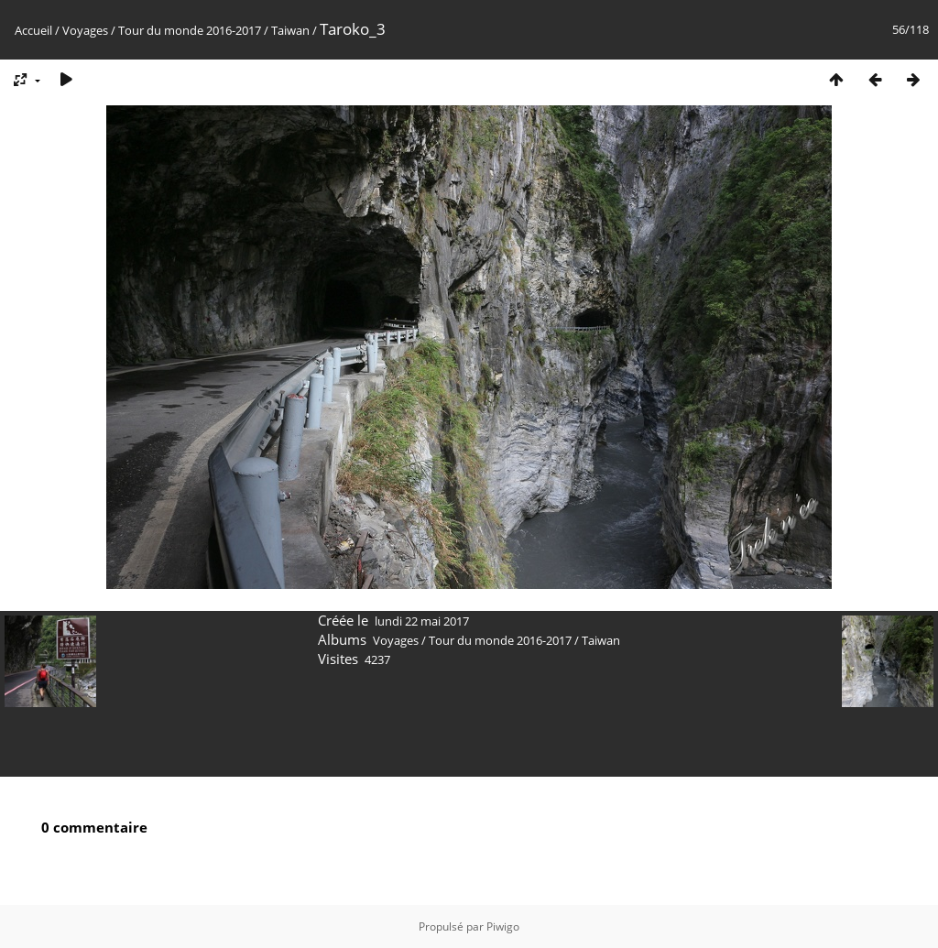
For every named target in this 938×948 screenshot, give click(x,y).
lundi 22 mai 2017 (422, 621)
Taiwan (290, 30)
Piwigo (502, 926)
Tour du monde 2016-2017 (189, 30)
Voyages (85, 30)
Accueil (33, 30)
